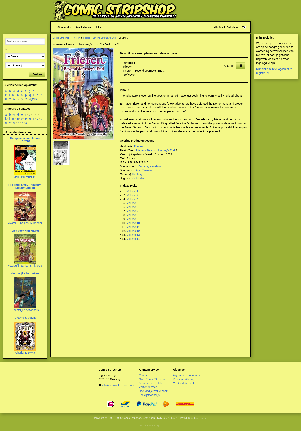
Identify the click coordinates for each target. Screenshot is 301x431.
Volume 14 (133, 238)
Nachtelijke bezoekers (25, 273)
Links (98, 27)
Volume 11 (133, 227)
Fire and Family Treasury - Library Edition (25, 186)
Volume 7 (132, 211)
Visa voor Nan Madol (25, 230)
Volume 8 (132, 215)
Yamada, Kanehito (149, 166)
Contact (143, 375)
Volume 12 (133, 230)
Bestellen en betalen (151, 383)
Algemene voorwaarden (188, 375)
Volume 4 (132, 199)
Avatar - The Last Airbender (25, 223)
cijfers (33, 99)
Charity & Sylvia (25, 317)
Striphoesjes (64, 27)
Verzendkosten (148, 387)
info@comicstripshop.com (118, 385)
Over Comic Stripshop (152, 379)
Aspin (158, 425)
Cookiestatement (183, 383)
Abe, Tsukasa (144, 170)
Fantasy (137, 174)
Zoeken (37, 74)
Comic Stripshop (61, 37)
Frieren (76, 37)
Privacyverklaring (183, 379)
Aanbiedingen (83, 27)
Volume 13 (133, 234)
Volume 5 (132, 203)
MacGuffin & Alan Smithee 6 (25, 265)
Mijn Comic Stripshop (226, 27)
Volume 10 (133, 223)
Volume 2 (132, 195)
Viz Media (138, 178)
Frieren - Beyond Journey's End (99, 37)
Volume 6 (132, 207)
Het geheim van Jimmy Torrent (25, 140)
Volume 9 (132, 219)
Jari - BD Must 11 (25, 177)
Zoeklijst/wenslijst (149, 395)
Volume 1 (132, 191)
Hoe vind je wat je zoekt (153, 391)
